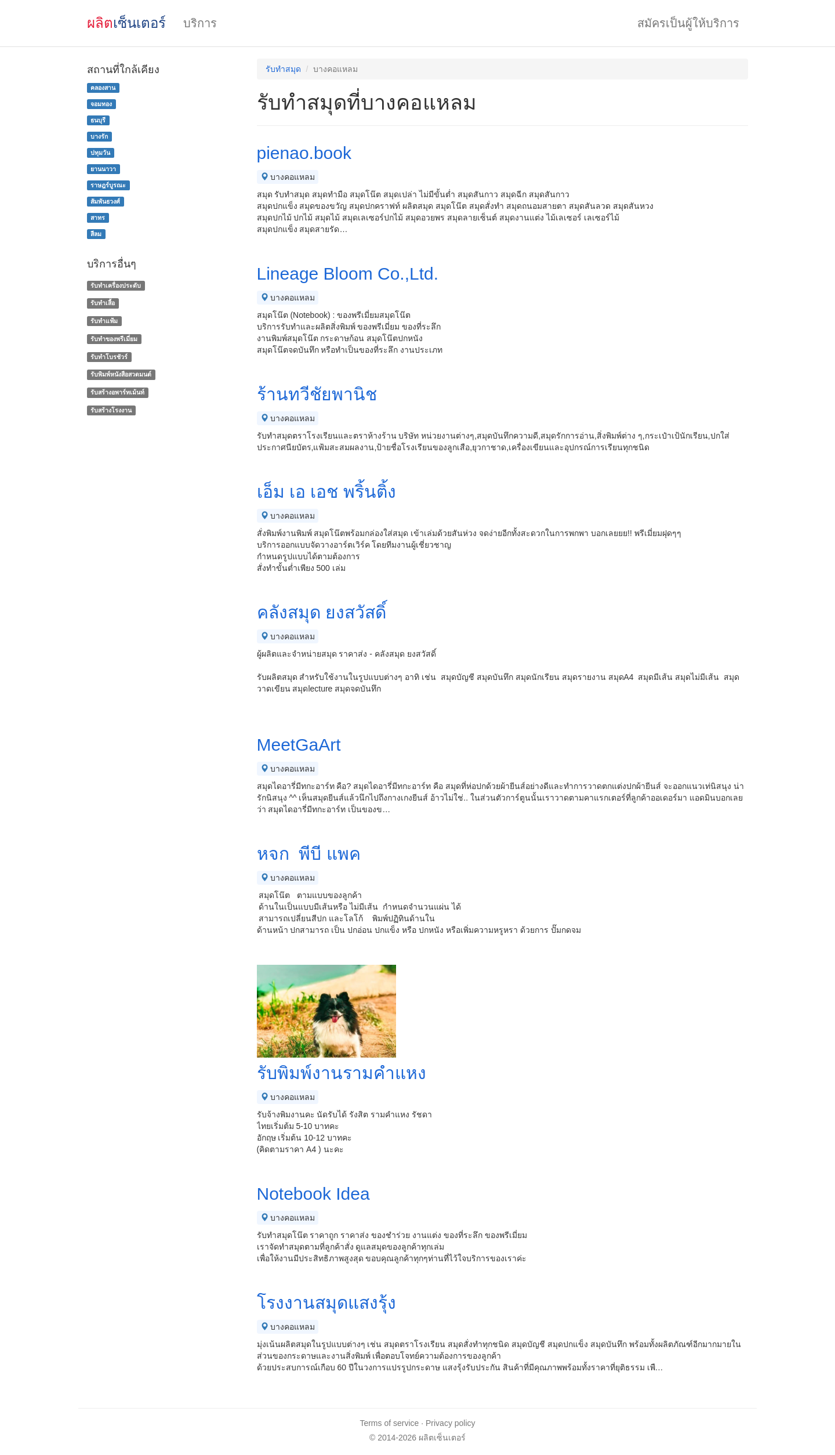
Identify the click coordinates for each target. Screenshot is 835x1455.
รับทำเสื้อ (102, 302)
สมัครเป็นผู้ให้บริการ (688, 23)
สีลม (95, 233)
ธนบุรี (98, 120)
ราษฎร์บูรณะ (108, 185)
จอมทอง (101, 103)
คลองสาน (102, 87)
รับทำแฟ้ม (104, 320)
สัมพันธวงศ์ (105, 201)
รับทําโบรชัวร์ (109, 356)
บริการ (200, 23)
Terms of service (389, 1423)
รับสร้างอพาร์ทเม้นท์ (117, 392)
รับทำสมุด (283, 69)
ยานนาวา (103, 168)
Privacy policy (450, 1423)
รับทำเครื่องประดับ (115, 285)
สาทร (97, 217)
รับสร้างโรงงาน (111, 410)
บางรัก (99, 136)
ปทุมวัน (100, 152)
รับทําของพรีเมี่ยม (113, 338)
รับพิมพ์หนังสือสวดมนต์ (120, 374)
